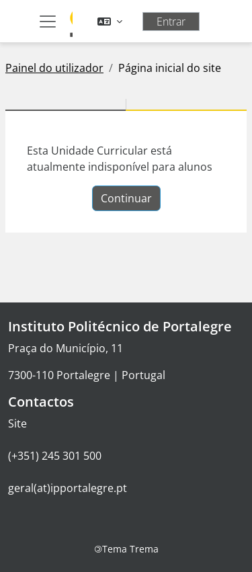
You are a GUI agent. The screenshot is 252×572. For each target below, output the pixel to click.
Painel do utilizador (54, 67)
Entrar (171, 21)
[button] (110, 21)
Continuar (126, 198)
